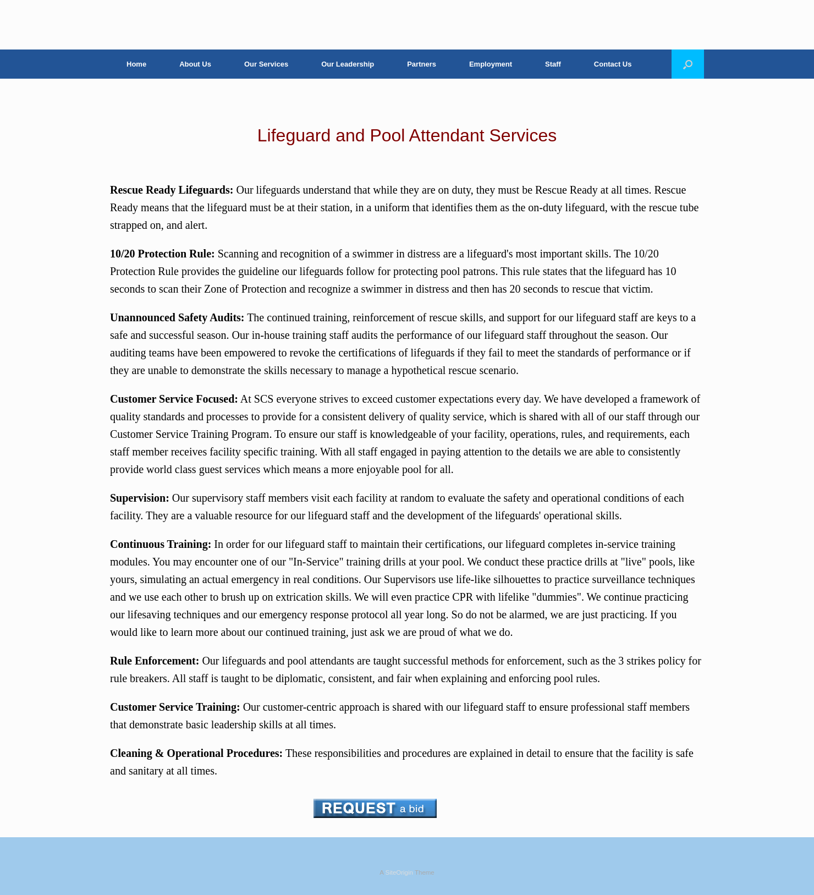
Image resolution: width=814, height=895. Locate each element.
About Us (195, 64)
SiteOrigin (399, 872)
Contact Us (613, 64)
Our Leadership (347, 64)
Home (136, 64)
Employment (490, 64)
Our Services (266, 64)
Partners (421, 64)
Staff (553, 64)
